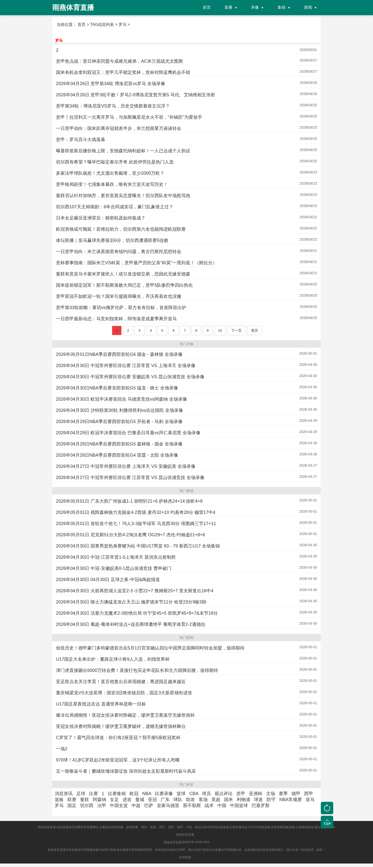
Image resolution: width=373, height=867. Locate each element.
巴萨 (148, 805)
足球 (80, 793)
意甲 (240, 793)
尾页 (254, 330)
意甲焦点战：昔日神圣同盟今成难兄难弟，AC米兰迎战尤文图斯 (119, 61)
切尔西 (86, 805)
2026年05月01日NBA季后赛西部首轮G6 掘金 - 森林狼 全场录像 (119, 354)
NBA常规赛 (290, 799)
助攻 (190, 799)
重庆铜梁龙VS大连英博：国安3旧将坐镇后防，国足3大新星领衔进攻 (124, 692)
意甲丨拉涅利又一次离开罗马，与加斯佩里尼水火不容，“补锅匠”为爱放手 (129, 117)
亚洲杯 (255, 793)
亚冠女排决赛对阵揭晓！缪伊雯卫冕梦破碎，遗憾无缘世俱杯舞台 (121, 726)
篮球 (181, 793)
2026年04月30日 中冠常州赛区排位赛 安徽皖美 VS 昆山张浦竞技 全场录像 (130, 376)
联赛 (71, 799)
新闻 (308, 7)
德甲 (295, 793)
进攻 (127, 799)
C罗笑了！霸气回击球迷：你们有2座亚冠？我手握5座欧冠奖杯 (118, 737)
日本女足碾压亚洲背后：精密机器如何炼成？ (100, 218)
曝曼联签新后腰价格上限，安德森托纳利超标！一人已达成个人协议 (123, 150)
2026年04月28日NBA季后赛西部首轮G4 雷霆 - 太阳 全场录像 (117, 455)
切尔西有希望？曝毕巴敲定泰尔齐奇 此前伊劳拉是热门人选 (115, 162)
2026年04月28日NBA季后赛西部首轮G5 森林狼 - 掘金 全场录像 (119, 443)
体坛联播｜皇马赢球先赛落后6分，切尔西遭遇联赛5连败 (112, 240)
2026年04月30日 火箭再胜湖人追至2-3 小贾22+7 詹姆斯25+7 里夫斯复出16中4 (134, 590)
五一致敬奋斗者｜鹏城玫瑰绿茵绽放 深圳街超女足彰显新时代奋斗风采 (126, 771)
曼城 (139, 799)
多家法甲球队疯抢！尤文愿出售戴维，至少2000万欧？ (110, 173)
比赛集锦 (117, 793)
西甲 (308, 793)
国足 (71, 805)
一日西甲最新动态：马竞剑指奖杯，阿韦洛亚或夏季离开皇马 (116, 318)
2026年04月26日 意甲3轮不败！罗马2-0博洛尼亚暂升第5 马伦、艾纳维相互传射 (135, 94)
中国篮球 (239, 805)
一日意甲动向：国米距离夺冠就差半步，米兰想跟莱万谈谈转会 (118, 128)
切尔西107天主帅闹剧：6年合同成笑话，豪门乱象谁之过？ (114, 206)
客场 (203, 799)
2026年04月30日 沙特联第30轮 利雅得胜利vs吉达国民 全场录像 (119, 410)
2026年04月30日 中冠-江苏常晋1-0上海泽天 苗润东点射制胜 (116, 557)
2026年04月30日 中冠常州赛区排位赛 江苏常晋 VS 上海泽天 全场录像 (125, 365)
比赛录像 (164, 793)
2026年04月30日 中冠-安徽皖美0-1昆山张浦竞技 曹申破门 (113, 568)
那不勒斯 (192, 805)
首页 (207, 7)
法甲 (101, 805)
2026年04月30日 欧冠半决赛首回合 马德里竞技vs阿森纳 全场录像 (121, 399)
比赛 (93, 793)
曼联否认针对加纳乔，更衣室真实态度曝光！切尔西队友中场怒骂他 (123, 195)
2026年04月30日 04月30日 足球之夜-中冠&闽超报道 (108, 579)
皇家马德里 (168, 805)
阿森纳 (99, 799)
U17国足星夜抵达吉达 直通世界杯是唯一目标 (101, 704)
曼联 (84, 799)
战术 (209, 805)
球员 (206, 793)
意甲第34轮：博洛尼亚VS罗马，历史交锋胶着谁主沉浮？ (113, 106)
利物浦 (243, 799)
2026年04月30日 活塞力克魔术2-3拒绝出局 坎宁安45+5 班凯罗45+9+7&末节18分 (137, 613)
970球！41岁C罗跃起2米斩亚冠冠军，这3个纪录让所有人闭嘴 (118, 760)
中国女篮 (119, 805)
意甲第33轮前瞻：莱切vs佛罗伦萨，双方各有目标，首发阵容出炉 (121, 307)
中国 (221, 805)
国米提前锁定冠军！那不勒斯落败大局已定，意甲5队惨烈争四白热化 (124, 285)
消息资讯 (64, 793)
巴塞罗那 (261, 805)
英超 (215, 799)
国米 (228, 799)
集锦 (281, 7)
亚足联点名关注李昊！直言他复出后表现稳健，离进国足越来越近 (121, 681)
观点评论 (224, 793)
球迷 (258, 799)
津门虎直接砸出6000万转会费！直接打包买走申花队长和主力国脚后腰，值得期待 (137, 670)
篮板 (59, 799)
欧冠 (134, 793)
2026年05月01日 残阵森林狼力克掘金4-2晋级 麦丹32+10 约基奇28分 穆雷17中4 (135, 512)
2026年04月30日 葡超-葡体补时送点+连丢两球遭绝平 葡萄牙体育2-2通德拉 (130, 624)
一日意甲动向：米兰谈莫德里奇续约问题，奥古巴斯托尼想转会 (118, 251)
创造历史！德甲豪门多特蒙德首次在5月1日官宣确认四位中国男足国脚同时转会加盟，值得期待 (150, 648)
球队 (177, 799)
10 (220, 330)
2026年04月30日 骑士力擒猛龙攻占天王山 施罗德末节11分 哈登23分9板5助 (131, 601)
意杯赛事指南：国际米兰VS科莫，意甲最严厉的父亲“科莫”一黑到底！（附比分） (136, 262)
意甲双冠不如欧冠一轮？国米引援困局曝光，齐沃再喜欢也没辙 (118, 296)
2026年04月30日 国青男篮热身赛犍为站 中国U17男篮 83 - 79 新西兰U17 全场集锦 (138, 545)
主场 (270, 793)
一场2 (61, 748)
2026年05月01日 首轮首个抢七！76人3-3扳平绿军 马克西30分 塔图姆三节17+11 (136, 523)
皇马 (310, 799)
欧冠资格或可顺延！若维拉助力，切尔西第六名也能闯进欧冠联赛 (121, 229)
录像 (255, 7)
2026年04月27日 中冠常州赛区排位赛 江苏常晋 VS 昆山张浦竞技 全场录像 (130, 477)
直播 (228, 7)
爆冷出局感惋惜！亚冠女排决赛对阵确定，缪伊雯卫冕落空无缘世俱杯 (125, 715)
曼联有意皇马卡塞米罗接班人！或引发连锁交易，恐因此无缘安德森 (123, 273)
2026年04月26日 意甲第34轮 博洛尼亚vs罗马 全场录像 (110, 83)
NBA (146, 793)
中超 (136, 805)
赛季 (283, 793)
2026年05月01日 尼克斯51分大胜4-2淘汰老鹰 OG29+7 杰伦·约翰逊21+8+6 (130, 534)
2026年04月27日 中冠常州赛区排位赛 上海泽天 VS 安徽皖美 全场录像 (125, 466)
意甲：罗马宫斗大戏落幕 (80, 139)
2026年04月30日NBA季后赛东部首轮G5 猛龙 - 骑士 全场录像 (117, 387)
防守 (271, 799)
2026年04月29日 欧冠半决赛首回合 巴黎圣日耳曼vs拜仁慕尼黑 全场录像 (128, 432)
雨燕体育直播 (173, 842)
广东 (165, 799)
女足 (114, 799)
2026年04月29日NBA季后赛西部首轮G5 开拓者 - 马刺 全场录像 (119, 421)
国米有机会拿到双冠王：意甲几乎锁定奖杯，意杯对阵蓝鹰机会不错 (123, 72)
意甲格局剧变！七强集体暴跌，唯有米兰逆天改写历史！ (112, 184)
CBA (193, 793)
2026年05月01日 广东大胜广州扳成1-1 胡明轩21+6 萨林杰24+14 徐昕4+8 (129, 501)
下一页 (236, 330)
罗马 (59, 40)
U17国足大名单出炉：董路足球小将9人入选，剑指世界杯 (113, 659)
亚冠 (152, 799)
